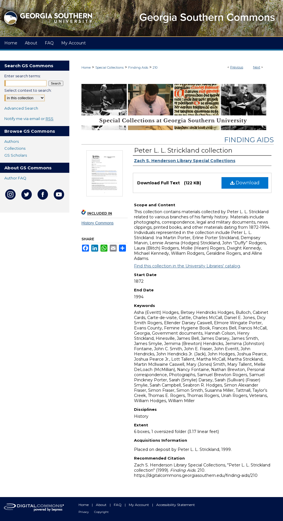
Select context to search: (28, 90)
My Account (139, 505)
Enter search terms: (22, 76)
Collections (14, 148)
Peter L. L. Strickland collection (183, 150)
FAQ (118, 505)
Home (86, 67)
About (101, 505)
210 (155, 67)
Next (256, 67)
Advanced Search (21, 108)
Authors (11, 141)
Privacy (84, 512)
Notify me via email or (28, 118)
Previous (236, 67)
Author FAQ (15, 178)
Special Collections (109, 67)
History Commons (97, 223)
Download (245, 182)
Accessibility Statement (175, 505)
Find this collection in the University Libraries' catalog (187, 266)
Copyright (101, 512)
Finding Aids (138, 67)
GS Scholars (15, 155)
